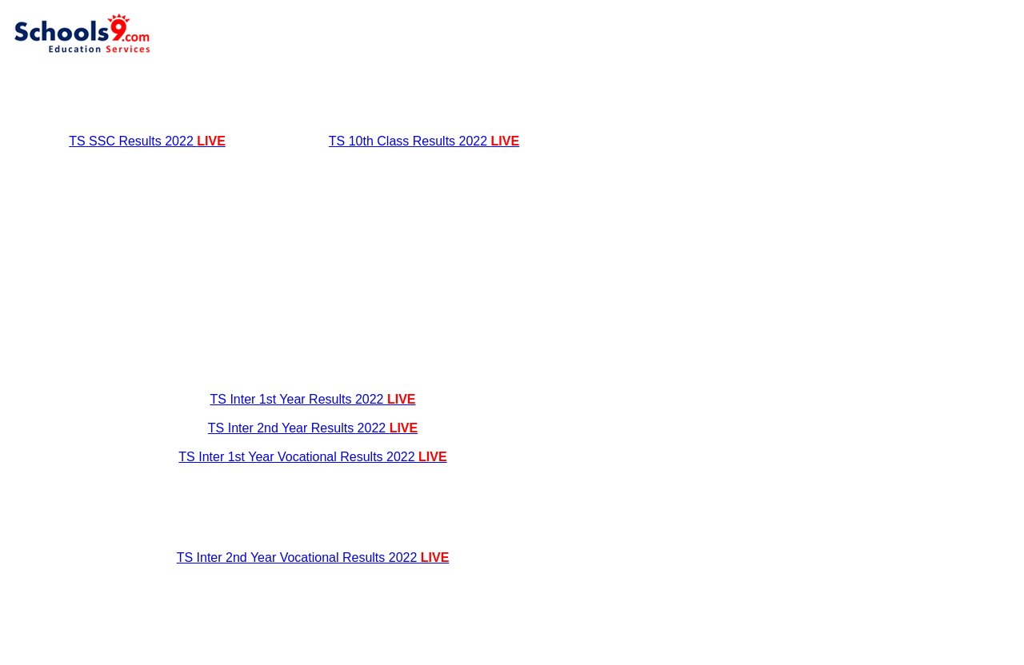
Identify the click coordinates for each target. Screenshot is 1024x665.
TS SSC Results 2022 (147, 141)
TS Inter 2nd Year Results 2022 (313, 428)
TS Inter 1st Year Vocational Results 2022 (312, 457)
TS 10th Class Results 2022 (424, 141)
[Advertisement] (313, 94)
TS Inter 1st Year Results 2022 (312, 399)
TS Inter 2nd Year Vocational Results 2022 (313, 557)
